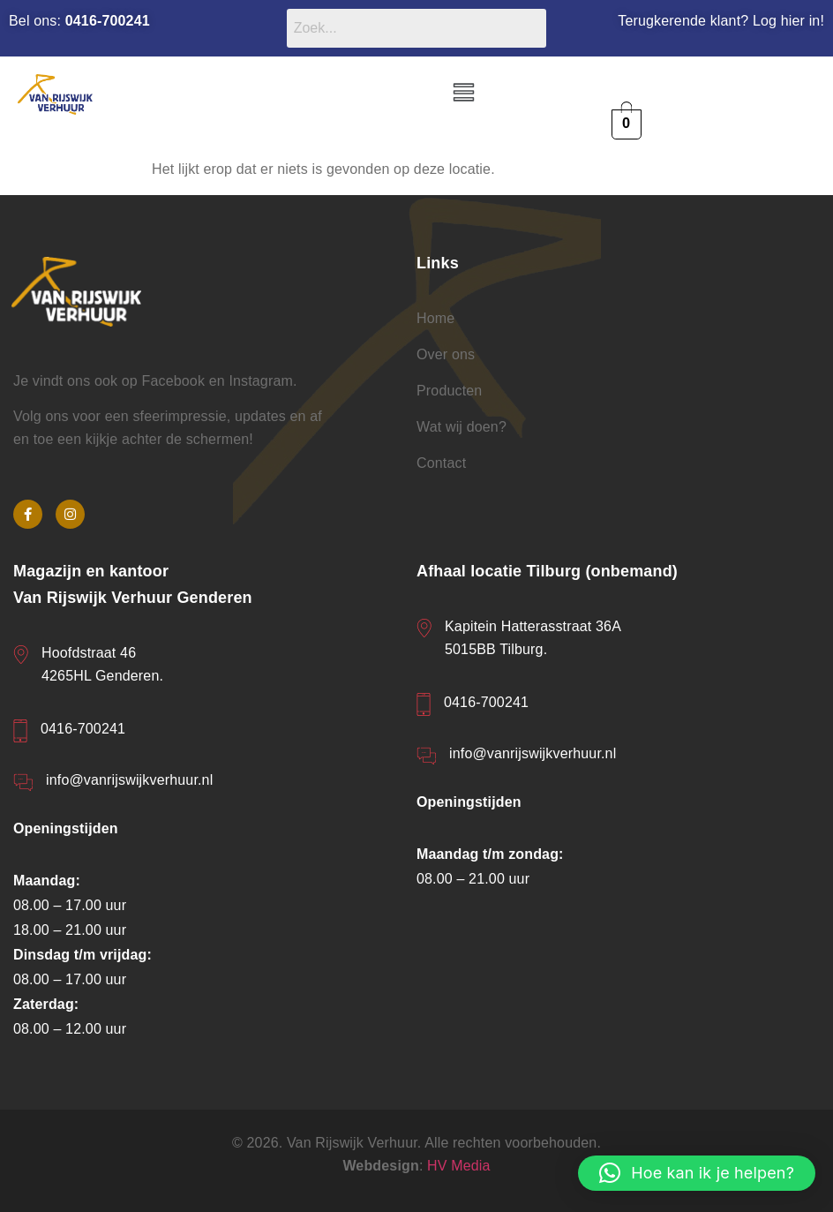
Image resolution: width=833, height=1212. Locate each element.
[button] (463, 93)
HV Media (459, 1165)
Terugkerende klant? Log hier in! (721, 20)
